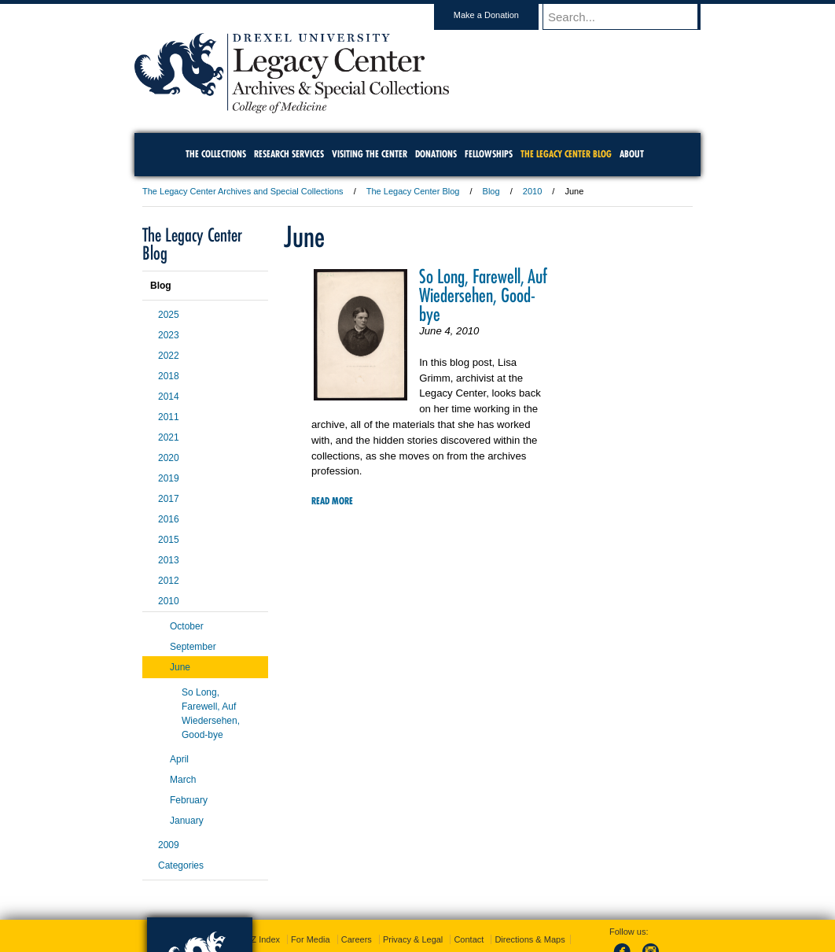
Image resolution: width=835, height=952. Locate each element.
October (187, 626)
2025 (168, 314)
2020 (168, 457)
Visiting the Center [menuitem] (369, 154)
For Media (310, 939)
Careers (356, 939)
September (193, 646)
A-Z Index (261, 939)
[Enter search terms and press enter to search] (629, 16)
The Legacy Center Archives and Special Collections (243, 191)
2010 (532, 191)
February (189, 800)
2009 (168, 845)
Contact (469, 939)
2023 (168, 335)
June (180, 667)
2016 (168, 519)
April (179, 759)
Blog (491, 191)
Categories (181, 865)
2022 (168, 355)
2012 (168, 580)
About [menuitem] (632, 154)
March (183, 779)
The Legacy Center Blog (413, 191)
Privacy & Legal (413, 939)
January (187, 820)
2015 (168, 539)
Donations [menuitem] (436, 154)
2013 (168, 560)
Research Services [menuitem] (289, 154)
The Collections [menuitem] (216, 154)
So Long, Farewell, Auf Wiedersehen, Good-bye (483, 295)
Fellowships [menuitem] (489, 154)
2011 (168, 416)
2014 (168, 396)
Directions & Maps (530, 939)
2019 (168, 478)
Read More (332, 501)
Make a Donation (501, 15)
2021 (168, 437)
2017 (168, 498)
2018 (168, 376)
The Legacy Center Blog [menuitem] (566, 154)
